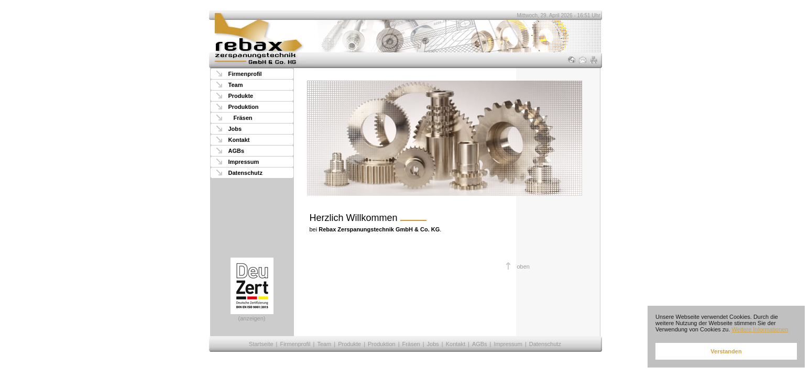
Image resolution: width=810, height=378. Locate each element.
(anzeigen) (252, 289)
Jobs (235, 129)
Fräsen (243, 118)
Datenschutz (245, 173)
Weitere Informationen (760, 329)
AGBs (236, 151)
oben (523, 266)
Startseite (261, 344)
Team (235, 85)
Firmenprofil (245, 74)
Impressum (243, 162)
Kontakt (239, 140)
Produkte (241, 96)
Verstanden (725, 351)
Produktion (243, 107)
